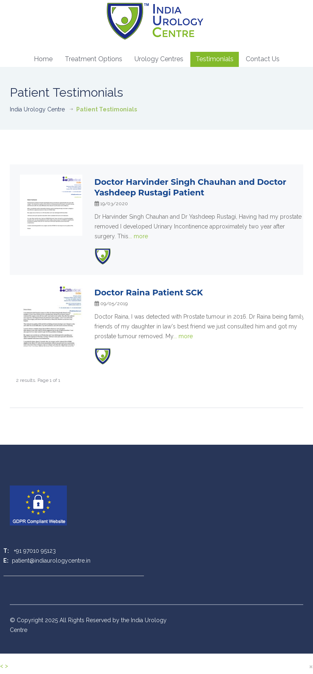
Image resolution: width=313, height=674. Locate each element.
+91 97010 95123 (34, 551)
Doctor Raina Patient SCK (149, 292)
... (138, 236)
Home (43, 59)
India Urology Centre (37, 109)
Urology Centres (158, 59)
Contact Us (263, 59)
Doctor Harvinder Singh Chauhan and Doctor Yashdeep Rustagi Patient (191, 187)
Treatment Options (93, 59)
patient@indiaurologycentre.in (50, 560)
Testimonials (215, 59)
